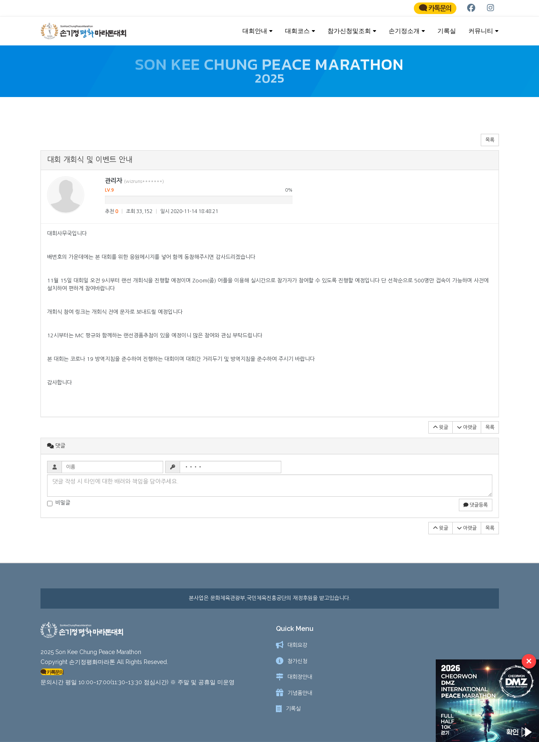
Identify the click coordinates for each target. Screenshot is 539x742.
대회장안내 (299, 677)
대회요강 (297, 645)
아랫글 (467, 431)
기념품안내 (299, 693)
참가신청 (297, 661)
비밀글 (58, 507)
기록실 (446, 30)
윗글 (440, 431)
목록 (489, 144)
